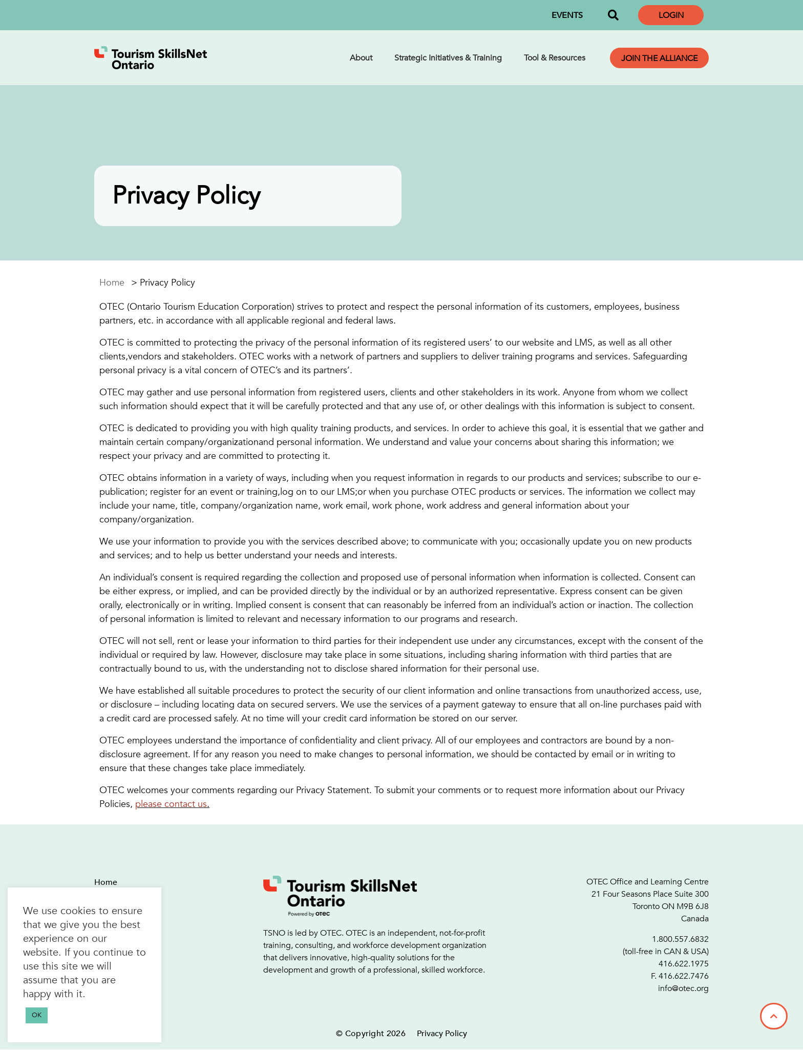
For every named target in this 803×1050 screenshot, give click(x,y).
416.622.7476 (684, 976)
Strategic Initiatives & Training (448, 58)
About (361, 58)
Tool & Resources (554, 58)
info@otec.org (683, 988)
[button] (613, 15)
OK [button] (36, 1015)
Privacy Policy (442, 1033)
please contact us (171, 804)
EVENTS (567, 15)
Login (671, 15)
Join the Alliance (659, 58)
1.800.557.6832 (680, 939)
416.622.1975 (684, 964)
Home (111, 282)
